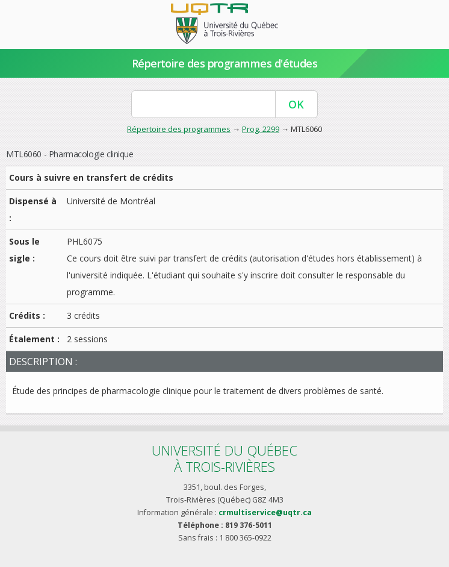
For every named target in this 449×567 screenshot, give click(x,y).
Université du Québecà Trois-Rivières (224, 458)
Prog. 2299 (260, 129)
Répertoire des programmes (179, 129)
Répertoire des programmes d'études (225, 63)
